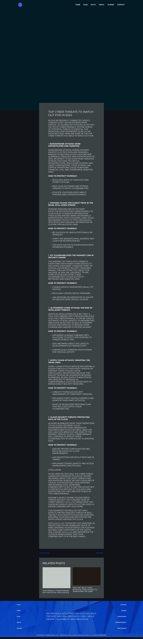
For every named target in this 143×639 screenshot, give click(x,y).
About (101, 5)
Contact (121, 5)
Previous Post (44, 553)
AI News (110, 5)
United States (121, 618)
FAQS (85, 5)
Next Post (100, 553)
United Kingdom (120, 624)
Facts (93, 5)
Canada (123, 612)
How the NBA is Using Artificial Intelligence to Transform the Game (86, 589)
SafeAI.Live (70, 502)
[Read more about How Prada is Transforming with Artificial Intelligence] (56, 578)
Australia (123, 606)
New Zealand (121, 630)
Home (78, 5)
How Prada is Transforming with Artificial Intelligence (54, 592)
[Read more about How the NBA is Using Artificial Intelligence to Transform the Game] (87, 576)
